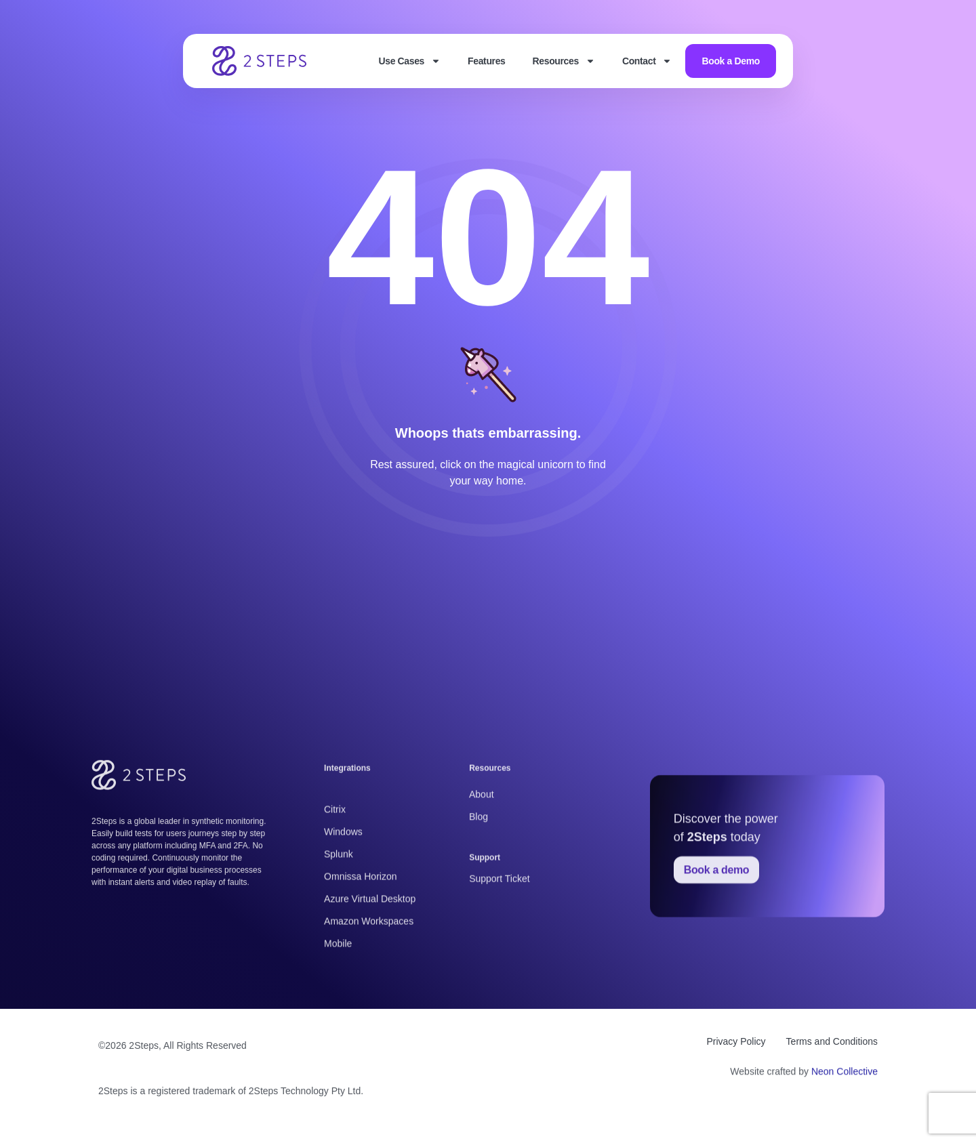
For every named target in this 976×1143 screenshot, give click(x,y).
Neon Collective (844, 1081)
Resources (564, 60)
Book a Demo (731, 61)
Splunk (338, 987)
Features (486, 61)
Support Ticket (499, 897)
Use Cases (409, 60)
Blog (478, 855)
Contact (647, 60)
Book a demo (717, 990)
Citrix (335, 942)
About (481, 832)
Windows (343, 964)
